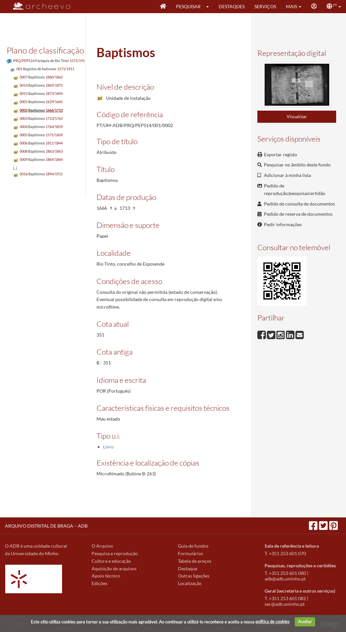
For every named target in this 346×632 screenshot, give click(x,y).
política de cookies (272, 621)
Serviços (265, 6)
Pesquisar (188, 6)
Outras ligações (193, 575)
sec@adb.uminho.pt (285, 604)
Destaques (232, 6)
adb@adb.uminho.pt (285, 578)
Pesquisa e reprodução (115, 553)
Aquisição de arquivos (114, 568)
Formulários (190, 553)
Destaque (187, 568)
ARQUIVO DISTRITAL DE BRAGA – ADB (46, 526)
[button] (209, 6)
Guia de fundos (193, 546)
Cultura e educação (111, 561)
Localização (190, 583)
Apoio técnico (106, 575)
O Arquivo (102, 546)
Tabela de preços (194, 561)
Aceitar (305, 621)
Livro (108, 446)
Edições (99, 583)
